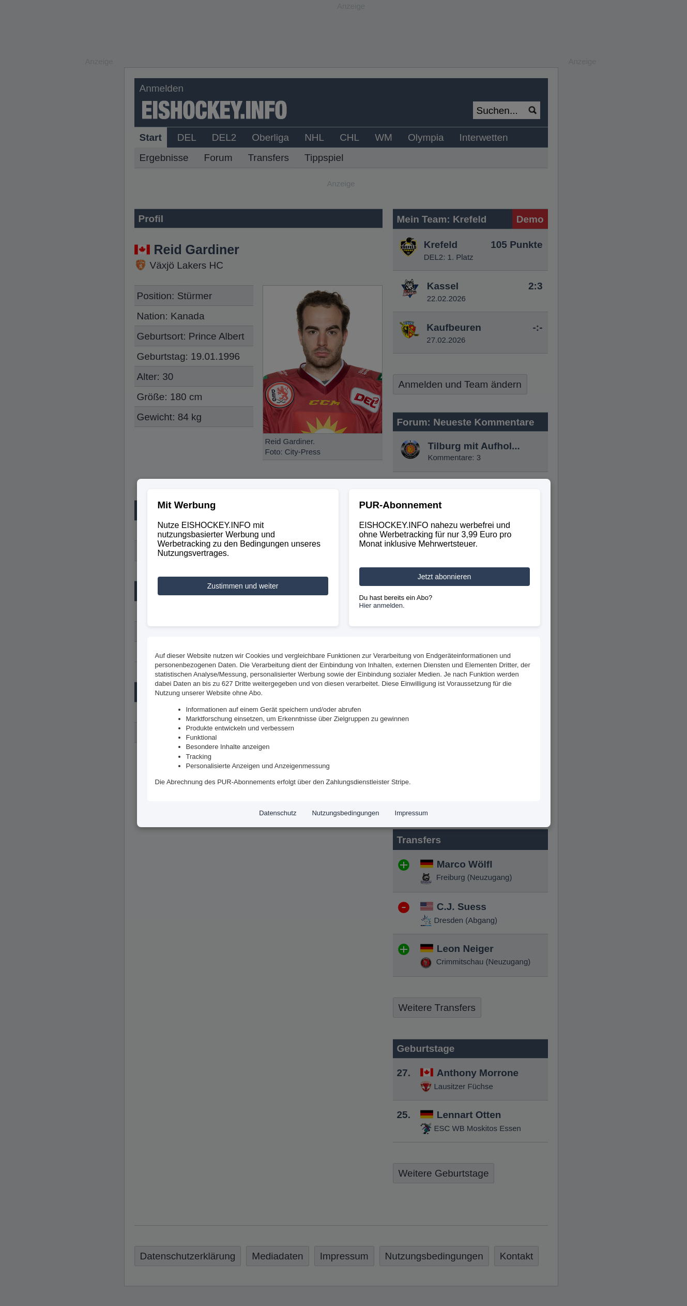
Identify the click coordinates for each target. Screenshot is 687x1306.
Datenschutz (277, 813)
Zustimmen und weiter (243, 586)
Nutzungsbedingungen (345, 813)
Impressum (411, 813)
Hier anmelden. (382, 605)
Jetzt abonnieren (444, 577)
